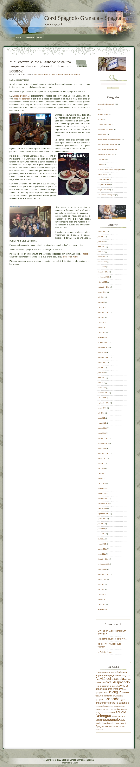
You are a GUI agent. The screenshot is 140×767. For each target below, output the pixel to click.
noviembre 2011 (103, 503)
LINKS (39, 38)
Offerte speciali (103, 174)
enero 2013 (102, 433)
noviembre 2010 (103, 564)
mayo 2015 (101, 322)
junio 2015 (101, 317)
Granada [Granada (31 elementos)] (111, 699)
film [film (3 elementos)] (101, 696)
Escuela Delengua (20, 96)
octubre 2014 (102, 352)
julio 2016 (101, 297)
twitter (75, 257)
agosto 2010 (102, 579)
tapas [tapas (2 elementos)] (106, 726)
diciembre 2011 (103, 498)
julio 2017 (101, 236)
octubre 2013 (102, 398)
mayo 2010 (101, 594)
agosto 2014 (102, 362)
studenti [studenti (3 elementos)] (99, 723)
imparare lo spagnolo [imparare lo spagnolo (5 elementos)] (117, 702)
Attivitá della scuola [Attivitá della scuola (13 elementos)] (110, 679)
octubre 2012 (102, 448)
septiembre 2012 (104, 453)
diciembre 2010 (103, 559)
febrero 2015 (102, 337)
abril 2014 (101, 383)
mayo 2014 (101, 378)
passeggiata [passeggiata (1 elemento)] (123, 709)
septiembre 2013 (104, 403)
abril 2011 (101, 539)
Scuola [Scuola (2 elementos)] (112, 713)
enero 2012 (102, 493)
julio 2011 (101, 524)
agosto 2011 (102, 519)
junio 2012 (101, 468)
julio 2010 (101, 584)
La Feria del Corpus (105, 652)
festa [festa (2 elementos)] (98, 696)
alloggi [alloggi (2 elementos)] (113, 672)
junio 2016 (101, 302)
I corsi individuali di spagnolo (108, 144)
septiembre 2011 (104, 514)
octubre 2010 (102, 569)
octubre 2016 (102, 282)
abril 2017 (101, 252)
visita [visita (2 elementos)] (118, 726)
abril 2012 (101, 478)
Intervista (101, 164)
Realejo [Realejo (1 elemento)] (98, 713)
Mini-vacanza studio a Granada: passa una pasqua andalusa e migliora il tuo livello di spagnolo (40, 66)
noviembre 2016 (103, 277)
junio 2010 (101, 589)
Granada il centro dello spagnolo (109, 139)
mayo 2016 (101, 307)
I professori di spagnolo (106, 154)
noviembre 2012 (103, 443)
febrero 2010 (102, 609)
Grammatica (102, 134)
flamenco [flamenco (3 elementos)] (108, 696)
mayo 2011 (101, 534)
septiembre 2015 (104, 312)
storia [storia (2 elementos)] (122, 720)
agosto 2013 (102, 408)
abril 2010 (101, 599)
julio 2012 (101, 463)
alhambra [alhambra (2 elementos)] (106, 672)
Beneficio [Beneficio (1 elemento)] (127, 679)
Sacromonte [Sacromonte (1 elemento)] (105, 713)
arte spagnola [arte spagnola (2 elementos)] (124, 676)
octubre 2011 (102, 509)
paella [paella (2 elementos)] (116, 709)
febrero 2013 (102, 428)
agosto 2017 (102, 231)
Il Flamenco (102, 159)
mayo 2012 (101, 473)
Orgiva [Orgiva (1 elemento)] (111, 709)
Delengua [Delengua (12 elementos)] (114, 692)
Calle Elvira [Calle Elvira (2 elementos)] (100, 683)
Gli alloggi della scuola (105, 129)
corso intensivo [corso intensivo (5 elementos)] (114, 689)
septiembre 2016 (104, 287)
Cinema (100, 119)
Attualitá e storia (103, 114)
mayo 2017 (101, 247)
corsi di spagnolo (22, 99)
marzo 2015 (102, 332)
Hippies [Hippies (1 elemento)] (122, 700)
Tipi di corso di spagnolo (72, 74)
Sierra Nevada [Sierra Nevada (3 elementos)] (118, 716)
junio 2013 (101, 418)
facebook (67, 257)
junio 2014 (101, 372)
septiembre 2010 (104, 574)
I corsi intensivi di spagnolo (107, 149)
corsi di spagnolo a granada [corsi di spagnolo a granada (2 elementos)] (107, 686)
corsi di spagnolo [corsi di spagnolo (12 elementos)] (117, 682)
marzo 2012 (102, 483)
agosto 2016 (102, 292)
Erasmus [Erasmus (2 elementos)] (125, 693)
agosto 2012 (102, 458)
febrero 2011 (102, 549)
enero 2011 (102, 554)
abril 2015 (101, 327)
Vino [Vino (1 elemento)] (114, 726)
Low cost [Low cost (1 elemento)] (106, 709)
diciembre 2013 (103, 393)
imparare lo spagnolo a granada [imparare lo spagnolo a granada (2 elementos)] (109, 706)
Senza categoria (103, 180)
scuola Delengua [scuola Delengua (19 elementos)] (111, 714)
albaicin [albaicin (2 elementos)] (99, 672)
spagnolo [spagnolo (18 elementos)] (112, 719)
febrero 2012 (102, 488)
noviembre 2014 (103, 347)
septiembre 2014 (104, 357)
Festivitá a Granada (104, 124)
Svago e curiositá (57, 74)
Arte (99, 109)
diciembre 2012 (103, 438)
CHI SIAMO (29, 38)
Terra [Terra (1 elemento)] (110, 726)
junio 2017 (101, 242)
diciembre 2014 (103, 342)
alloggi (86, 254)
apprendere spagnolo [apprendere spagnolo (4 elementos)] (107, 675)
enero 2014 (102, 388)
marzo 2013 (102, 423)
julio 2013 (101, 413)
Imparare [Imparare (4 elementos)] (100, 703)
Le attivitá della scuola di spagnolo (110, 169)
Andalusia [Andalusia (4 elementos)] (121, 672)
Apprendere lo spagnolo (42, 74)
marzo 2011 (102, 544)
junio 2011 (101, 529)
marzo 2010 (102, 604)
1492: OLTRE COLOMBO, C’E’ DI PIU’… (112, 639)
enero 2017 (102, 267)
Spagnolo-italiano (104, 185)
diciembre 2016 (103, 272)
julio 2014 (101, 367)
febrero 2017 (102, 262)
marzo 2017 (102, 257)
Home (18, 38)
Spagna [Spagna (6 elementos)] (100, 719)
